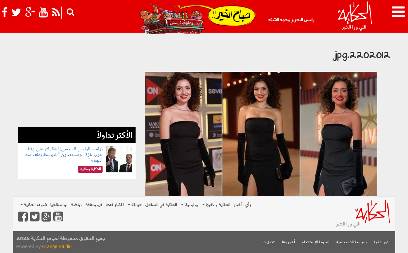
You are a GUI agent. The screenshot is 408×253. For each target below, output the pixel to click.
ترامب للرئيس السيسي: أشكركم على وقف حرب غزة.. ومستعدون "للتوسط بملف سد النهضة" (64, 155)
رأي (248, 205)
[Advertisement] (77, 81)
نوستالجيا (59, 205)
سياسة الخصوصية (351, 242)
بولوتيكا (189, 205)
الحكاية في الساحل (161, 205)
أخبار (238, 205)
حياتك (135, 205)
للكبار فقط (115, 205)
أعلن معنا (288, 242)
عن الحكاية (381, 242)
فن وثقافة (93, 205)
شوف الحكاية (33, 205)
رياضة (76, 205)
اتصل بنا (269, 242)
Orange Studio (57, 246)
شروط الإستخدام (316, 242)
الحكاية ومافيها (216, 205)
